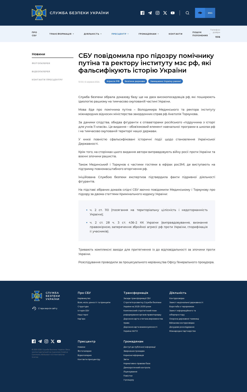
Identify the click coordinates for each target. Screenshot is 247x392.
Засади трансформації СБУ (137, 298)
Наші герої (83, 315)
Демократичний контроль (136, 367)
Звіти (126, 359)
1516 (217, 37)
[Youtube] (173, 13)
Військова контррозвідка (181, 323)
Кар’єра (81, 319)
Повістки (127, 376)
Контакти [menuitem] (175, 34)
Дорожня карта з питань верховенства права (143, 321)
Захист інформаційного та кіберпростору (182, 312)
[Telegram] (150, 13)
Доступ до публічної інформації (139, 347)
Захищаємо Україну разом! (165, 81)
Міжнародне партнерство (182, 331)
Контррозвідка (176, 298)
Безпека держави (135, 81)
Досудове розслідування (181, 327)
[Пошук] (187, 12)
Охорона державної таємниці (184, 319)
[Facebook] (142, 13)
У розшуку (128, 380)
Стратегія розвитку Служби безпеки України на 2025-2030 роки (142, 304)
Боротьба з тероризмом (181, 306)
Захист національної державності (186, 302)
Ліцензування (130, 371)
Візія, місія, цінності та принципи (94, 302)
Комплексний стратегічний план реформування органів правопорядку (142, 312)
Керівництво (84, 298)
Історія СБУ (83, 310)
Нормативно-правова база (136, 363)
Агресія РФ (113, 81)
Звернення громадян (134, 351)
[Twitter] (165, 13)
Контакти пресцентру (47, 79)
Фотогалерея (41, 63)
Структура (83, 306)
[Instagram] (157, 13)
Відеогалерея (41, 71)
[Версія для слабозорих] (200, 13)
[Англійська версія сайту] (210, 13)
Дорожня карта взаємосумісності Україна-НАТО (140, 329)
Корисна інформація (133, 355)
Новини (38, 54)
